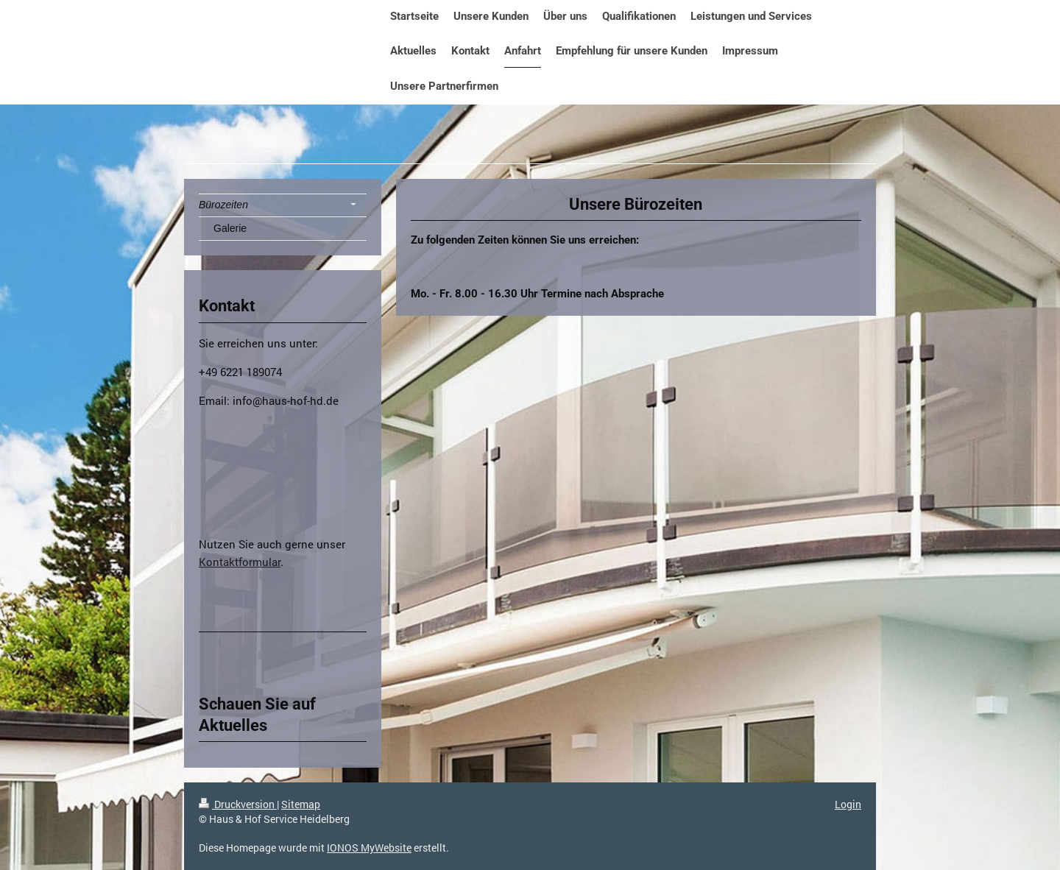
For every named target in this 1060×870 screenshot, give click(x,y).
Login (848, 804)
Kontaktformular (239, 561)
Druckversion (238, 804)
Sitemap (300, 804)
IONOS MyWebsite (369, 848)
